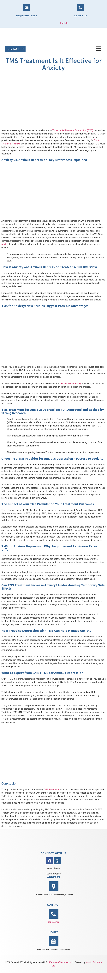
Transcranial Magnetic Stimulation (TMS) (72, 130)
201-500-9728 (80, 15)
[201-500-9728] (80, 7)
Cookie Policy (53, 873)
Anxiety (5, 244)
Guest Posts (53, 868)
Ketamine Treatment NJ (61, 962)
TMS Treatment (51, 789)
